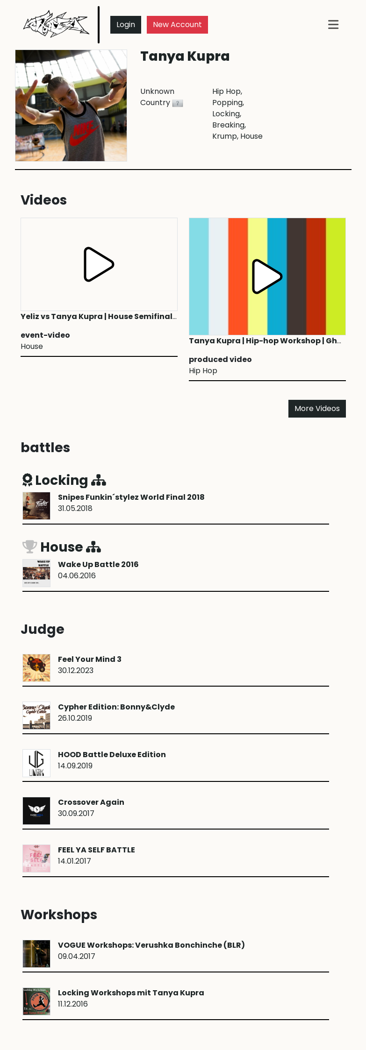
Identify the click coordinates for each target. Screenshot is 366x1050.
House (61, 547)
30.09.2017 (91, 808)
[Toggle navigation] (333, 25)
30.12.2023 (90, 665)
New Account (177, 24)
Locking (64, 480)
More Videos (317, 408)
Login (125, 24)
